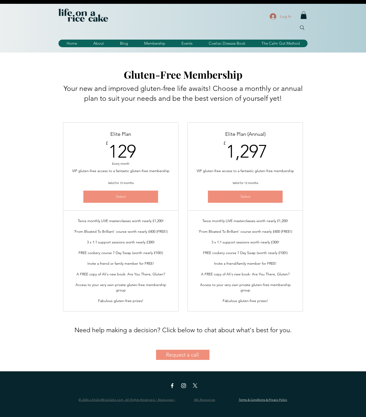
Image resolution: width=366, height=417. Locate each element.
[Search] (302, 27)
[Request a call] (182, 355)
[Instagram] (183, 385)
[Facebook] (172, 385)
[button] (303, 15)
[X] (195, 385)
